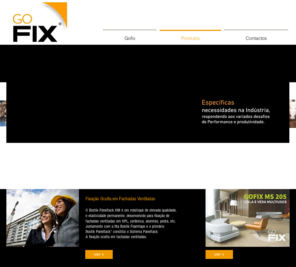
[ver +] (99, 254)
